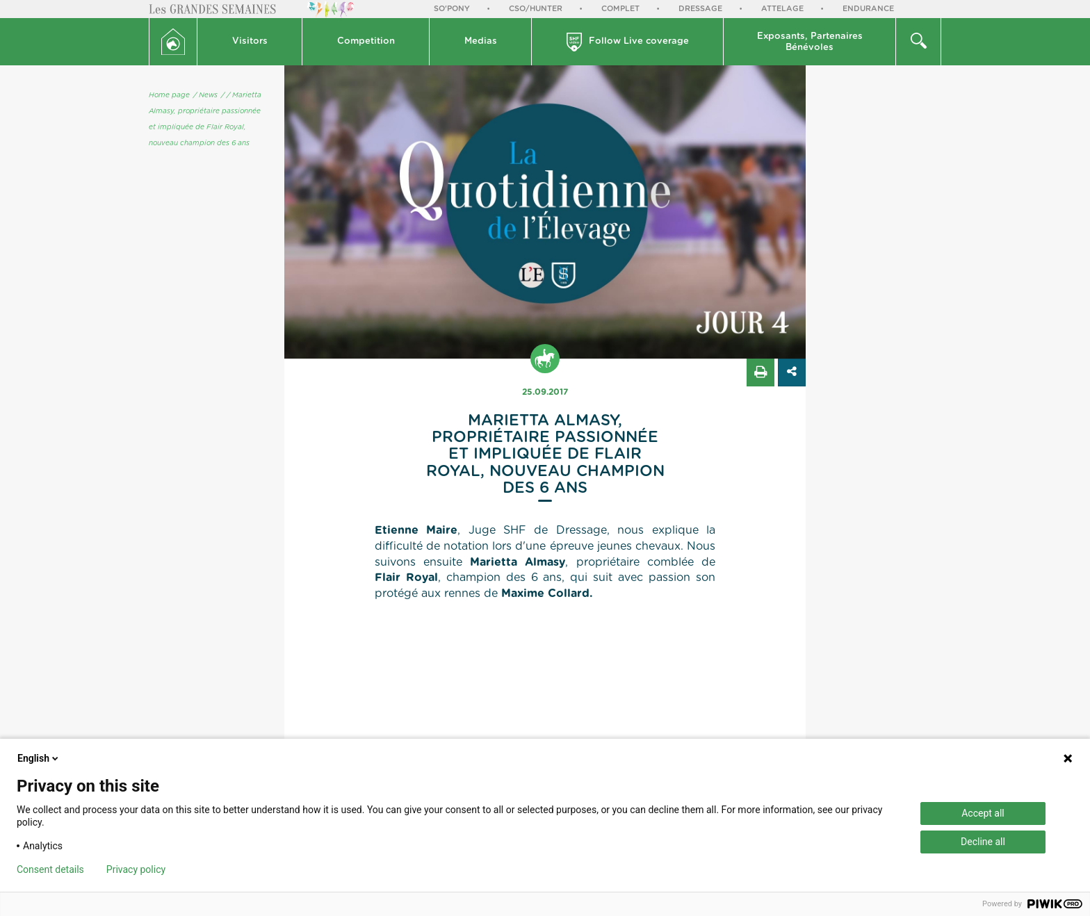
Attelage (782, 9)
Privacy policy (135, 869)
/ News (205, 95)
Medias (480, 41)
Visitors (250, 41)
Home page (169, 95)
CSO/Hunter (535, 9)
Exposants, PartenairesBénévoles (810, 42)
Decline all (983, 841)
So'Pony (452, 9)
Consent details (50, 869)
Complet (620, 9)
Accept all (982, 813)
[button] (249, 41)
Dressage (700, 9)
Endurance (868, 9)
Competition (366, 41)
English (38, 758)
